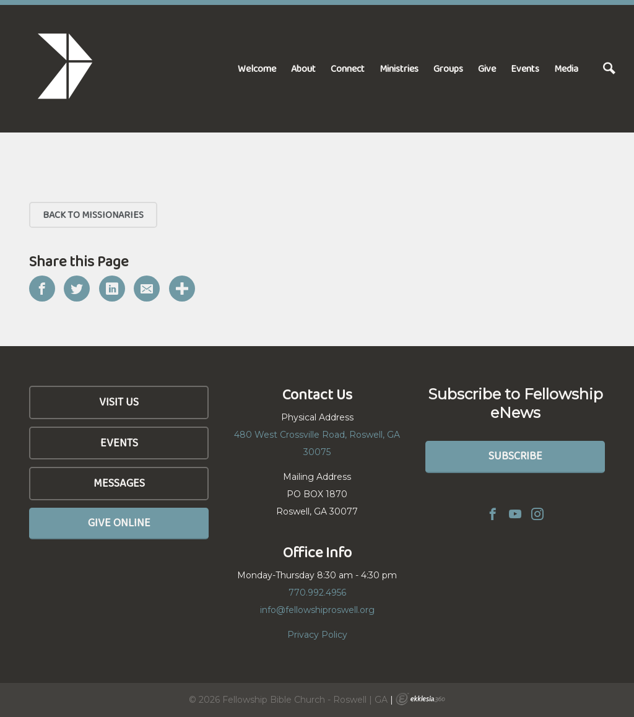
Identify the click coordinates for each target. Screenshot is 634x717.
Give (487, 68)
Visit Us (119, 402)
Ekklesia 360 (420, 699)
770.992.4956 (317, 592)
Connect (348, 68)
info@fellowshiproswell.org (317, 609)
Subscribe (515, 456)
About (303, 68)
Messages (119, 483)
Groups (448, 68)
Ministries (399, 68)
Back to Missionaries (93, 214)
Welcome (257, 68)
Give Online (119, 523)
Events (525, 68)
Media (566, 68)
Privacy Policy (317, 634)
